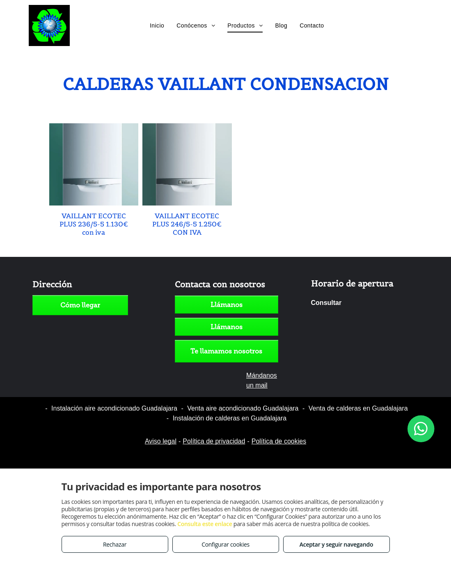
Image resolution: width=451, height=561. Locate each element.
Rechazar (114, 544)
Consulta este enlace (204, 524)
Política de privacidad (214, 441)
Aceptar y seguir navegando (336, 544)
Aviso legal (160, 441)
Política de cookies (279, 441)
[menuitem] (157, 25)
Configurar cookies (225, 544)
